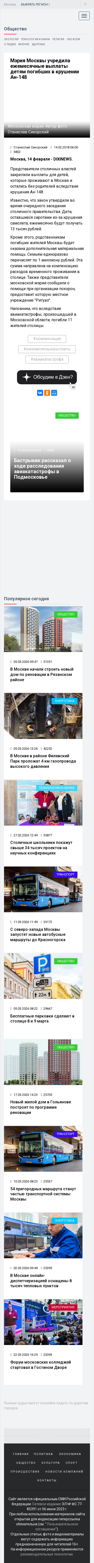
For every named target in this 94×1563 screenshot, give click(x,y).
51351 (46, 662)
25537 (46, 1181)
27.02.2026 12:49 (24, 835)
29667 (46, 1008)
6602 (50, 450)
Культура (51, 1463)
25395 (46, 1268)
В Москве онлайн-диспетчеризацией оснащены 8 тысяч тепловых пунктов (41, 1280)
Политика (43, 1454)
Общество (67, 415)
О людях (10, 44)
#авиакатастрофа (47, 359)
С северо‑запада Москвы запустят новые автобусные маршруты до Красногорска (37, 934)
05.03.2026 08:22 (24, 1008)
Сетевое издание (46, 1504)
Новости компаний (64, 1471)
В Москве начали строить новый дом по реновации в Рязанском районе (41, 674)
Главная (21, 1454)
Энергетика (64, 701)
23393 (46, 1355)
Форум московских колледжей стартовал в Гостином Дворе (40, 1365)
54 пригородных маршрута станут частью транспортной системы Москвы (43, 1194)
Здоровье (38, 44)
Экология (11, 39)
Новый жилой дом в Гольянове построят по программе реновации (40, 1107)
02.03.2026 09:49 (24, 1268)
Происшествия (25, 1471)
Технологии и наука (35, 39)
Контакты (47, 1480)
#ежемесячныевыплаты (47, 349)
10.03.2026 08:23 (24, 1181)
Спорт (72, 1463)
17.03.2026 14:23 (24, 1095)
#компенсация (47, 338)
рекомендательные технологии (47, 1554)
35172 (46, 922)
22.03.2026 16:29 (24, 1355)
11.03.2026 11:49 (24, 922)
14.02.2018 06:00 (64, 147)
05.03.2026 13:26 (24, 748)
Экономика (70, 1454)
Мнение (23, 44)
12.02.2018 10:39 (29, 450)
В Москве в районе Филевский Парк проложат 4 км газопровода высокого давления (43, 761)
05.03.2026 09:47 (24, 662)
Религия (58, 39)
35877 (46, 835)
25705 (46, 1095)
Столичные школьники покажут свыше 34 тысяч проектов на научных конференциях (41, 847)
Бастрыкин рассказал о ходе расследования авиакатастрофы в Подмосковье (42, 468)
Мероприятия (63, 1307)
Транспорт (65, 874)
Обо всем (73, 39)
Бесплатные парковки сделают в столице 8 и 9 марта (42, 1019)
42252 (46, 748)
